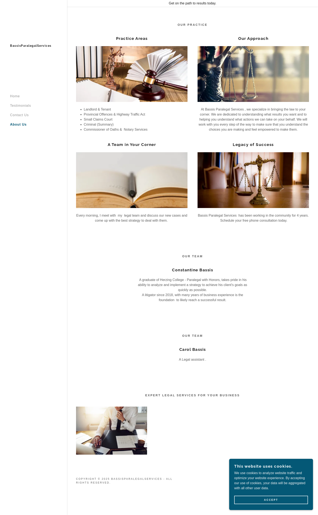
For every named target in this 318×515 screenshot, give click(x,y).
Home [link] (15, 96)
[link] (31, 45)
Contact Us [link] (19, 115)
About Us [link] (18, 124)
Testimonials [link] (20, 105)
